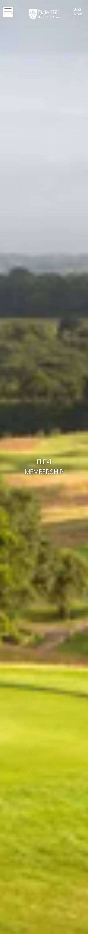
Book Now (77, 11)
